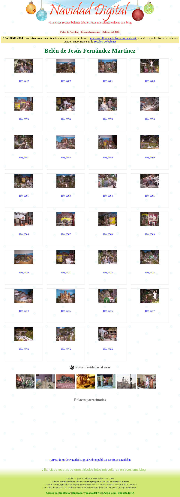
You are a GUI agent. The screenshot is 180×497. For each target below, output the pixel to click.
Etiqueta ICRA (126, 493)
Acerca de (52, 493)
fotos (93, 22)
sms (123, 22)
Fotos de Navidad (69, 31)
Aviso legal (109, 493)
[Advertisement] (90, 431)
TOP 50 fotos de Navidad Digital (68, 459)
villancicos (54, 22)
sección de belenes (105, 41)
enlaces (115, 22)
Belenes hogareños (90, 31)
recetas (66, 22)
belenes (75, 22)
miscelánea (103, 22)
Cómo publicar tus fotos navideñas (110, 459)
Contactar (65, 493)
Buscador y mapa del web (87, 493)
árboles (85, 22)
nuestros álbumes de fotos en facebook (113, 38)
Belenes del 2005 (110, 31)
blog (128, 22)
